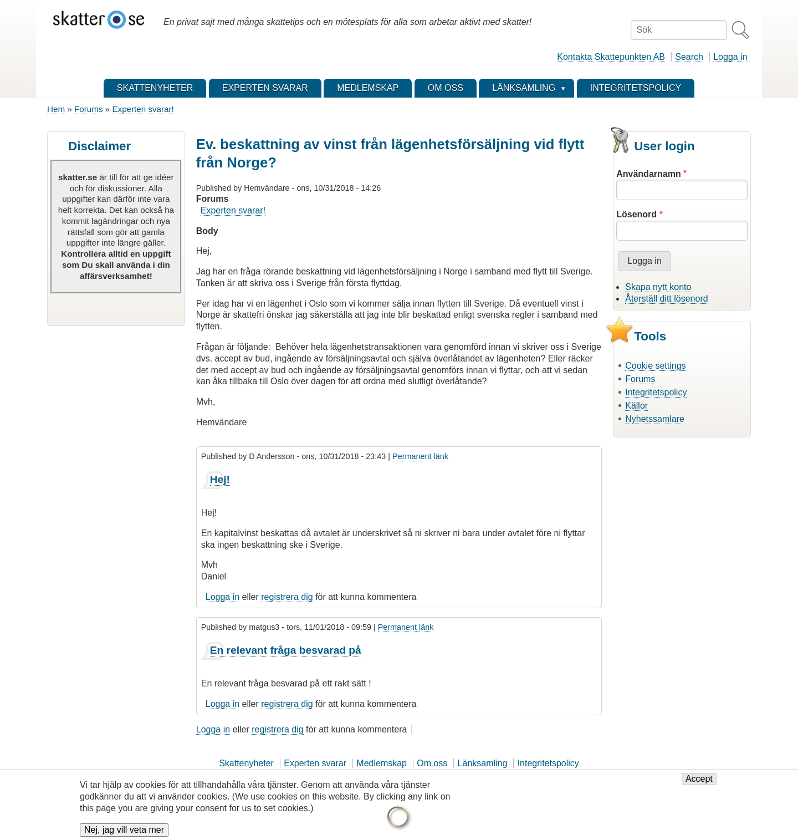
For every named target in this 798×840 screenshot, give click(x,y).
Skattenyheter (246, 763)
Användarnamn (648, 174)
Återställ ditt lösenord (666, 298)
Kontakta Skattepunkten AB (611, 57)
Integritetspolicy (656, 392)
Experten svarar (315, 763)
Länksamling (483, 763)
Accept (699, 780)
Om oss (432, 763)
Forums (88, 109)
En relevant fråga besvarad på (285, 650)
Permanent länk (420, 456)
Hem (56, 109)
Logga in (730, 57)
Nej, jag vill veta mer (124, 831)
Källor (636, 405)
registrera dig (287, 597)
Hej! (220, 479)
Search (689, 57)
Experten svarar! (142, 109)
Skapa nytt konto (658, 287)
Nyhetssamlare (654, 419)
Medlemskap (381, 763)
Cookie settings (655, 365)
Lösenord (636, 214)
